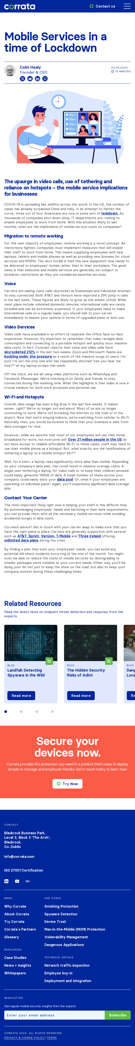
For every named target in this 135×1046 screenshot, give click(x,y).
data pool (65, 479)
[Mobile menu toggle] (127, 6)
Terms (52, 1037)
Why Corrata (15, 906)
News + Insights (17, 965)
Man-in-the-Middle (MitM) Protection (74, 929)
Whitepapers (15, 973)
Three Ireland (89, 536)
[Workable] (28, 882)
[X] (22, 78)
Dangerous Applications (64, 945)
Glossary (11, 937)
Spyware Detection (60, 914)
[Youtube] (17, 882)
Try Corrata (14, 921)
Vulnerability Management (66, 937)
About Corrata (16, 914)
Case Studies (15, 957)
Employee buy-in (58, 973)
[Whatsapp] (45, 78)
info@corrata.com (19, 856)
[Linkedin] (37, 78)
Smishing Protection (61, 906)
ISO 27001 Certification (23, 870)
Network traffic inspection (67, 965)
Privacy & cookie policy (24, 1037)
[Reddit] (30, 78)
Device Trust (55, 921)
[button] (5, 711)
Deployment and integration (67, 981)
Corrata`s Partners (20, 929)
